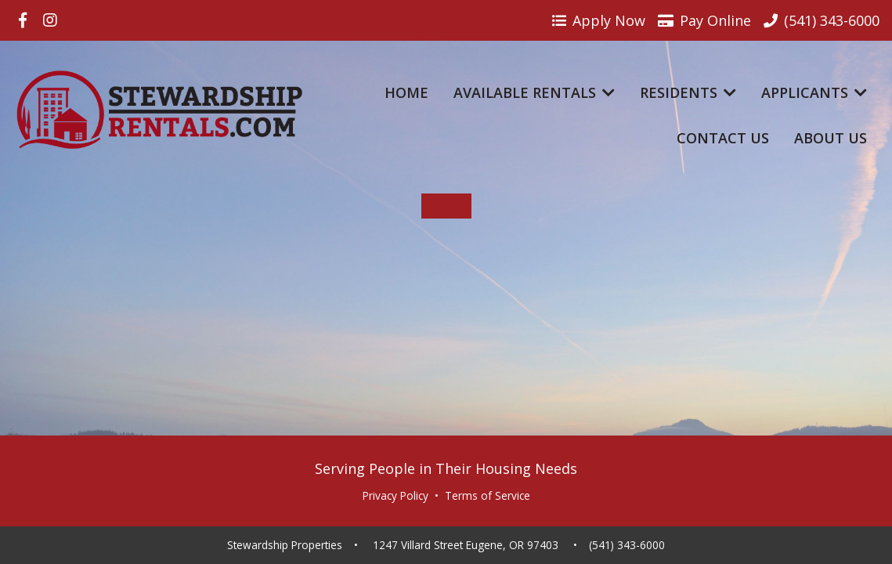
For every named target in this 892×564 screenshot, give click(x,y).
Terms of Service (487, 496)
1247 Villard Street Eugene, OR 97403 (465, 545)
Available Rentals (534, 92)
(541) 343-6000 (627, 545)
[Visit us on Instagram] (50, 20)
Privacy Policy (395, 496)
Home (406, 92)
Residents (688, 92)
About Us (830, 137)
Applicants (814, 92)
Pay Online (704, 20)
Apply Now (598, 20)
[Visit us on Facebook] (23, 20)
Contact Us (723, 137)
